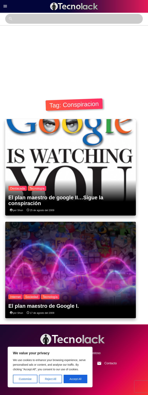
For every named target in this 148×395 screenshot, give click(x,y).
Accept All (75, 379)
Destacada (17, 188)
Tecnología (36, 188)
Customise (25, 379)
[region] (50, 367)
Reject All (50, 379)
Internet (15, 296)
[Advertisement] (74, 61)
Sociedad (31, 296)
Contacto (107, 363)
